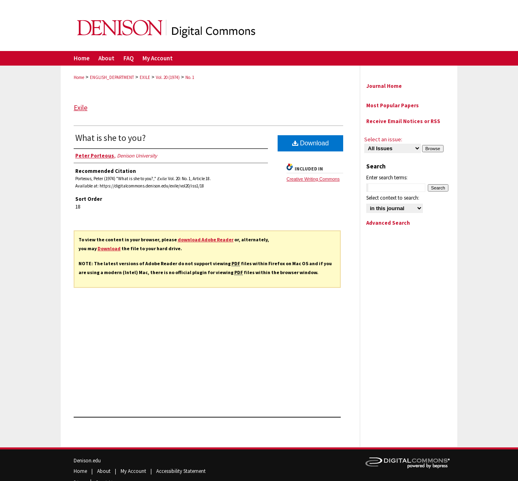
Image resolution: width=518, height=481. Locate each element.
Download (109, 248)
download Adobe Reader (206, 239)
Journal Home (384, 86)
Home (79, 77)
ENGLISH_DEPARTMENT (112, 77)
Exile (80, 107)
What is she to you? (110, 137)
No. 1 (189, 77)
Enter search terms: (387, 177)
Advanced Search (388, 222)
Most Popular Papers (392, 105)
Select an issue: (383, 139)
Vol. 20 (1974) (168, 77)
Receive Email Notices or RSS (403, 121)
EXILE (145, 77)
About (104, 471)
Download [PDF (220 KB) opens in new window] (310, 143)
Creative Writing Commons (313, 179)
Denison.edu (87, 460)
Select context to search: (392, 197)
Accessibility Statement (181, 471)
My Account (134, 471)
